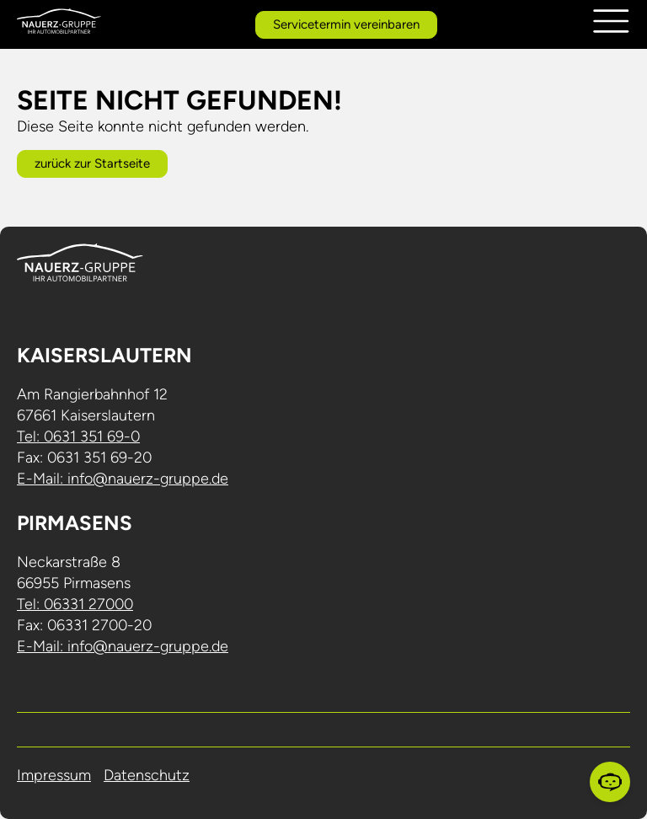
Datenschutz (147, 775)
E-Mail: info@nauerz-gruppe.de (122, 478)
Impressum (54, 775)
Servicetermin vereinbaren (346, 24)
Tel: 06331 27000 (75, 604)
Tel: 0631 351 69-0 (78, 436)
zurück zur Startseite (92, 163)
